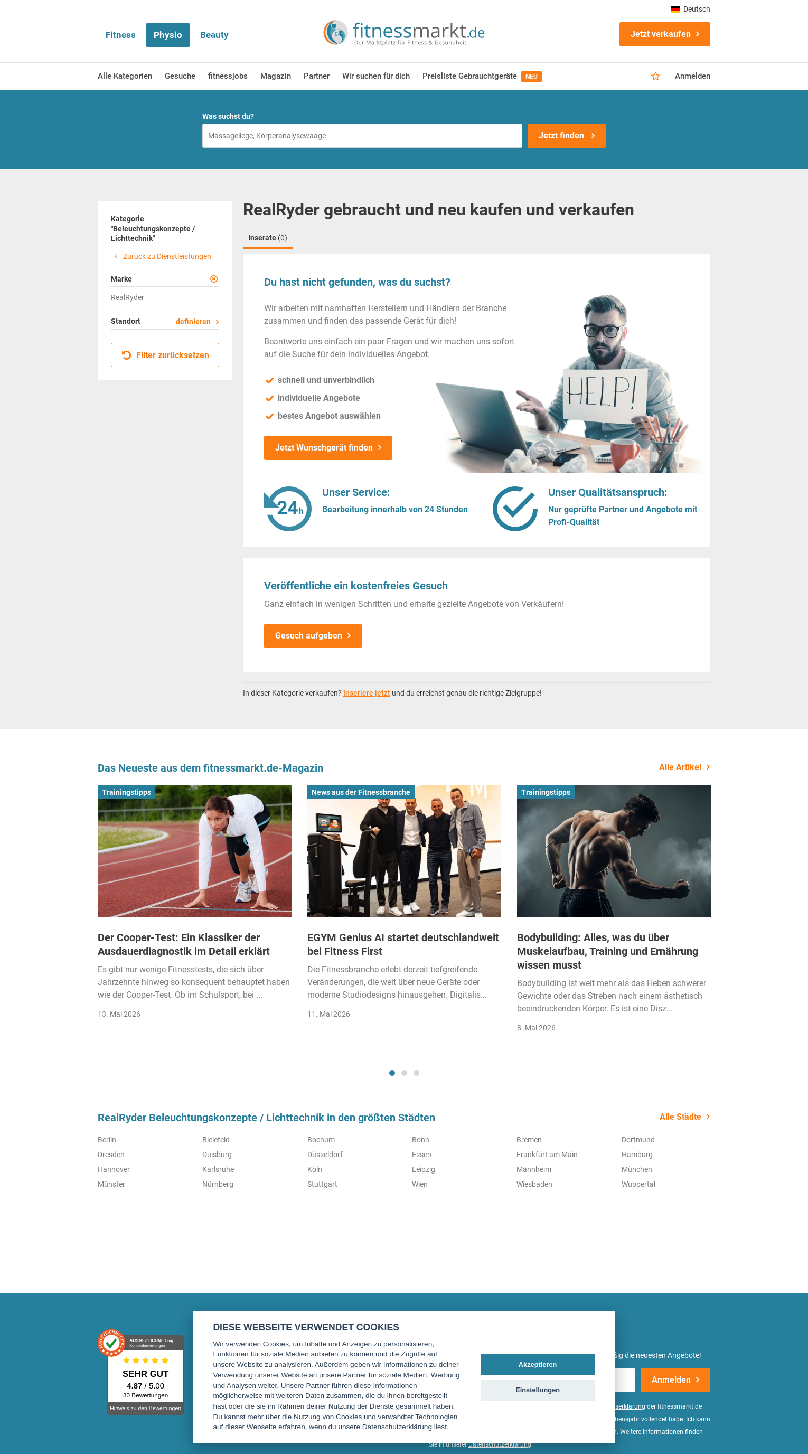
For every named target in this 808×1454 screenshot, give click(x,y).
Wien (420, 1184)
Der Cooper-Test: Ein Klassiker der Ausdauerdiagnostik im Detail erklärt (184, 944)
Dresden (111, 1154)
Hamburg (637, 1154)
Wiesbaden (534, 1184)
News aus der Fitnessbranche (361, 792)
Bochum (321, 1140)
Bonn (420, 1140)
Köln (314, 1169)
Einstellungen (537, 1390)
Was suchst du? (228, 116)
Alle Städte (680, 1117)
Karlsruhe (218, 1169)
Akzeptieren (538, 1364)
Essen (421, 1154)
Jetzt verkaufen (661, 34)
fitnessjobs (228, 76)
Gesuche (180, 76)
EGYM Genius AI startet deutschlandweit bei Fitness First (403, 944)
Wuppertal (638, 1184)
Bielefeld (216, 1140)
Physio (168, 35)
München (637, 1169)
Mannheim (533, 1169)
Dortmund (638, 1140)
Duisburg (217, 1154)
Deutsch (690, 9)
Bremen (529, 1140)
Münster (111, 1184)
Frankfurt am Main (547, 1154)
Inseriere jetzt (366, 693)
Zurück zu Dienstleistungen (161, 256)
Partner (317, 76)
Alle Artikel (680, 767)
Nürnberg (217, 1184)
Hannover (114, 1169)
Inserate (267, 237)
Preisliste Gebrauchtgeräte (482, 76)
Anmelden (692, 76)
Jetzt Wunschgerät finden (324, 448)
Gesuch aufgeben (308, 636)
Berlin (107, 1140)
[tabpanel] (194, 905)
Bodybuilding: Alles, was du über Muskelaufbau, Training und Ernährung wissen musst (607, 951)
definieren (193, 321)
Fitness (121, 35)
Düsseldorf (325, 1154)
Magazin (275, 76)
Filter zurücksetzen (165, 355)
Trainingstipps (126, 792)
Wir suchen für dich (376, 76)
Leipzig (423, 1169)
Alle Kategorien (125, 76)
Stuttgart (322, 1184)
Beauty (214, 35)
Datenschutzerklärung (499, 1444)
